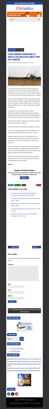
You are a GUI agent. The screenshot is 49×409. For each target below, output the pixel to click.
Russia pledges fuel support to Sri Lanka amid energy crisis (28, 361)
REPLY (38, 185)
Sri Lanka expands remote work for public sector (24, 209)
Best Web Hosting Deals (15, 351)
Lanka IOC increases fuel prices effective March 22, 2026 (27, 368)
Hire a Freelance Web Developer (17, 349)
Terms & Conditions (35, 403)
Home (9, 309)
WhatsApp (17, 185)
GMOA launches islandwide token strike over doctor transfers (24, 364)
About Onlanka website (16, 403)
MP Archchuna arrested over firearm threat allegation (25, 203)
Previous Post (14, 247)
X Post (23, 185)
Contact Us (26, 403)
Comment (21, 50)
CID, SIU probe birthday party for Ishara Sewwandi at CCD (28, 359)
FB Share (11, 185)
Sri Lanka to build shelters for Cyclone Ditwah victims (25, 198)
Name (10, 284)
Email (9, 290)
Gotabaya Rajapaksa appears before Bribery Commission (27, 370)
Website (10, 296)
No (17, 50)
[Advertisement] (24, 35)
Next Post (35, 247)
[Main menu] (24, 19)
